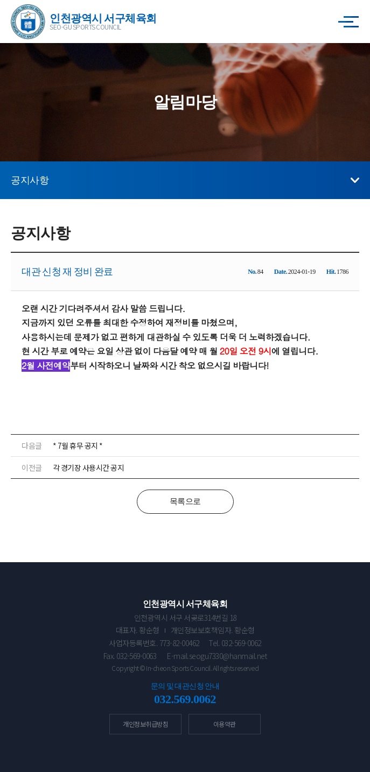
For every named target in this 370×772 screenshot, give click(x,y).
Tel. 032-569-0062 (234, 643)
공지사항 (29, 180)
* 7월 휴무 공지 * (78, 445)
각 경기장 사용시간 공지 (88, 467)
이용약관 (224, 723)
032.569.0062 (185, 699)
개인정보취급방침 (145, 723)
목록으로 (185, 501)
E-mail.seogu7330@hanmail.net (217, 655)
